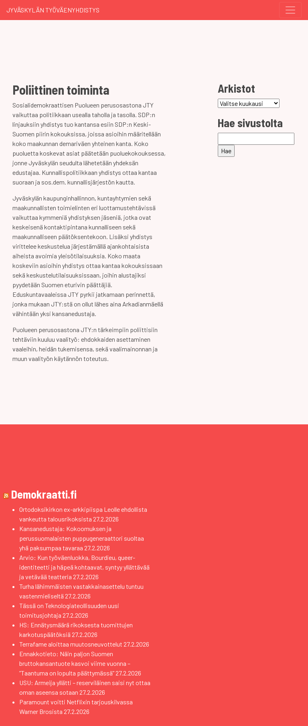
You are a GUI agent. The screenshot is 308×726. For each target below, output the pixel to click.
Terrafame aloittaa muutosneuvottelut (70, 644)
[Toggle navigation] (290, 10)
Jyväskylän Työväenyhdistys (52, 10)
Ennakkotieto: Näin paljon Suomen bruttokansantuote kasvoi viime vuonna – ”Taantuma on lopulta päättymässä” (74, 663)
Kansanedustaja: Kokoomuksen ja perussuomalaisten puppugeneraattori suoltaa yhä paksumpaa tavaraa (81, 538)
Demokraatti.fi (44, 494)
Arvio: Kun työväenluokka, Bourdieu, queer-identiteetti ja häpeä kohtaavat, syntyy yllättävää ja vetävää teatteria (84, 567)
